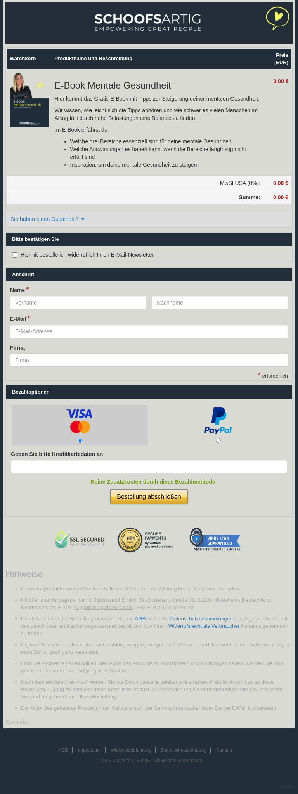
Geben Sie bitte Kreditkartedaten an (57, 454)
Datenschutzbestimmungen (201, 619)
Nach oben (18, 722)
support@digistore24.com (103, 607)
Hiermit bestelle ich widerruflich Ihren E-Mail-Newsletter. (88, 255)
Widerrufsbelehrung (131, 750)
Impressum (89, 750)
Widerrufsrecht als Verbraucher (203, 626)
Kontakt (224, 750)
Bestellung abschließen (149, 496)
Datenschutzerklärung (183, 750)
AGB (140, 619)
